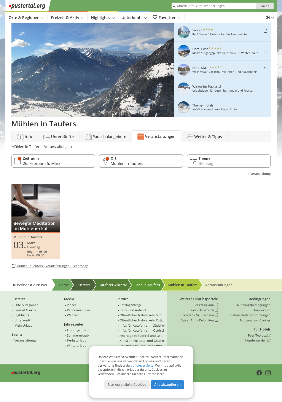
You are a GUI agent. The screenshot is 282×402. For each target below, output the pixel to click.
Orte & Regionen (26, 17)
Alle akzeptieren (167, 384)
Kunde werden (258, 340)
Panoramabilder (78, 310)
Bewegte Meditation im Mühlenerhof (35, 221)
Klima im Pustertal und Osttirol (142, 340)
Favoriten (167, 17)
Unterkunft (134, 17)
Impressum (262, 310)
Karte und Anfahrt (133, 310)
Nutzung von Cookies (255, 320)
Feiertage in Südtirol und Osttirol (142, 336)
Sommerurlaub (78, 335)
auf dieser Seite (142, 365)
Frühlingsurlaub (78, 330)
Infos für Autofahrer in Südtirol (142, 325)
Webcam (73, 315)
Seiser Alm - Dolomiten (199, 320)
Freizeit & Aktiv (67, 17)
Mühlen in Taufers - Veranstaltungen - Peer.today (49, 266)
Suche (264, 6)
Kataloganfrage (131, 305)
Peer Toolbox (259, 335)
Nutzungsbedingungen (254, 305)
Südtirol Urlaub (205, 305)
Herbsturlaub (76, 340)
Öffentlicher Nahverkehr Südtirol (142, 315)
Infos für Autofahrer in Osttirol (142, 330)
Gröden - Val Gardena (200, 315)
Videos (71, 305)
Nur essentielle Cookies (127, 384)
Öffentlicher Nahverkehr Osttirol (142, 320)
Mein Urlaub (23, 325)
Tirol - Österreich (203, 310)
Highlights (103, 17)
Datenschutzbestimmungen (250, 315)
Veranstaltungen (26, 340)
